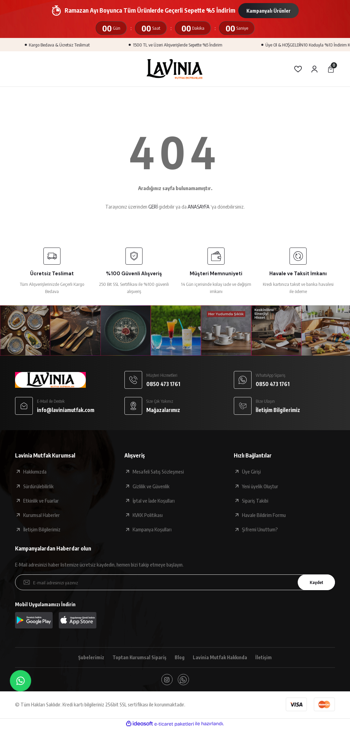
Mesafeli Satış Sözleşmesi (158, 471)
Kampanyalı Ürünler (268, 11)
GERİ (153, 206)
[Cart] (331, 69)
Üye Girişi (251, 471)
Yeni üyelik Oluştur (260, 486)
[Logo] (175, 68)
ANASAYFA (199, 206)
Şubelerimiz (90, 657)
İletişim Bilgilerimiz (41, 529)
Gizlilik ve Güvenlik (151, 486)
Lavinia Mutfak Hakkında (221, 657)
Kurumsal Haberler (41, 515)
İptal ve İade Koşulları (154, 500)
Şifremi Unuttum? (260, 529)
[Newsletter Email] (175, 582)
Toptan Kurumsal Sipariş (138, 657)
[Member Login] (314, 69)
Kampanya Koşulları (152, 529)
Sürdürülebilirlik (38, 486)
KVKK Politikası (148, 515)
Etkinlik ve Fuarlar (41, 500)
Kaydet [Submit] (314, 582)
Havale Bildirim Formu (264, 515)
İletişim (265, 657)
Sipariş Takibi (255, 500)
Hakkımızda (34, 471)
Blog (179, 657)
